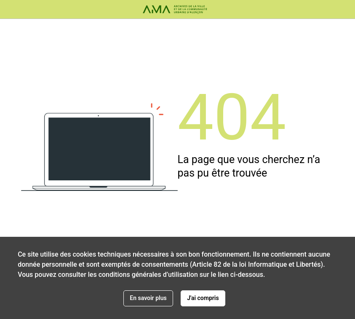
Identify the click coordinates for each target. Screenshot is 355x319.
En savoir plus (148, 298)
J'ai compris (203, 298)
